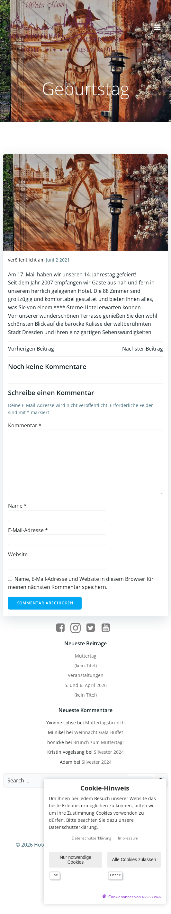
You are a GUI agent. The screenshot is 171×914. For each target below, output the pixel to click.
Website (18, 554)
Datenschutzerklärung (92, 838)
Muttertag (85, 656)
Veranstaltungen (86, 675)
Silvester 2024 (109, 752)
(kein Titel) (86, 665)
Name (17, 505)
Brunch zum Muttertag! (98, 742)
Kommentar (24, 425)
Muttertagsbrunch (105, 723)
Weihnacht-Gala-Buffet (98, 732)
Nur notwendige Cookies (75, 860)
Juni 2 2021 (58, 260)
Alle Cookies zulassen (134, 859)
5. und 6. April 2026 (86, 685)
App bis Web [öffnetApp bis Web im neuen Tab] (151, 897)
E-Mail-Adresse (28, 530)
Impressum (128, 838)
